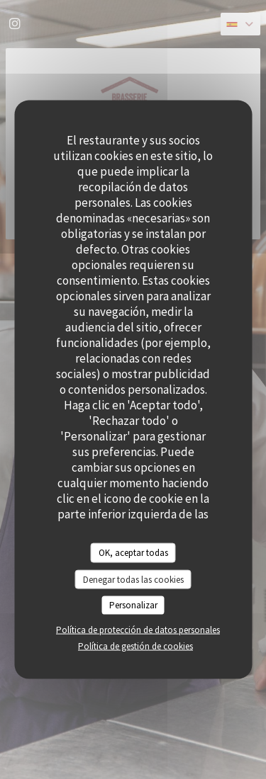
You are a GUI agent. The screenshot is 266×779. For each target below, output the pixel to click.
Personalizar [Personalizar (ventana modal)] (133, 605)
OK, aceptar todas (133, 553)
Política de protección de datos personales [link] (138, 629)
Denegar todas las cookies (133, 579)
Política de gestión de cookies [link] (135, 645)
